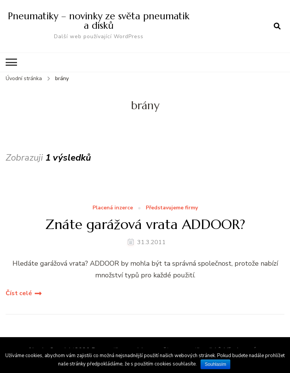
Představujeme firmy (172, 208)
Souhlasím (215, 364)
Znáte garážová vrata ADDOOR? (145, 224)
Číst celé (19, 293)
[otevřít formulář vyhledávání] (277, 26)
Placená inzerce (113, 208)
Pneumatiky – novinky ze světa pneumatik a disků (99, 20)
